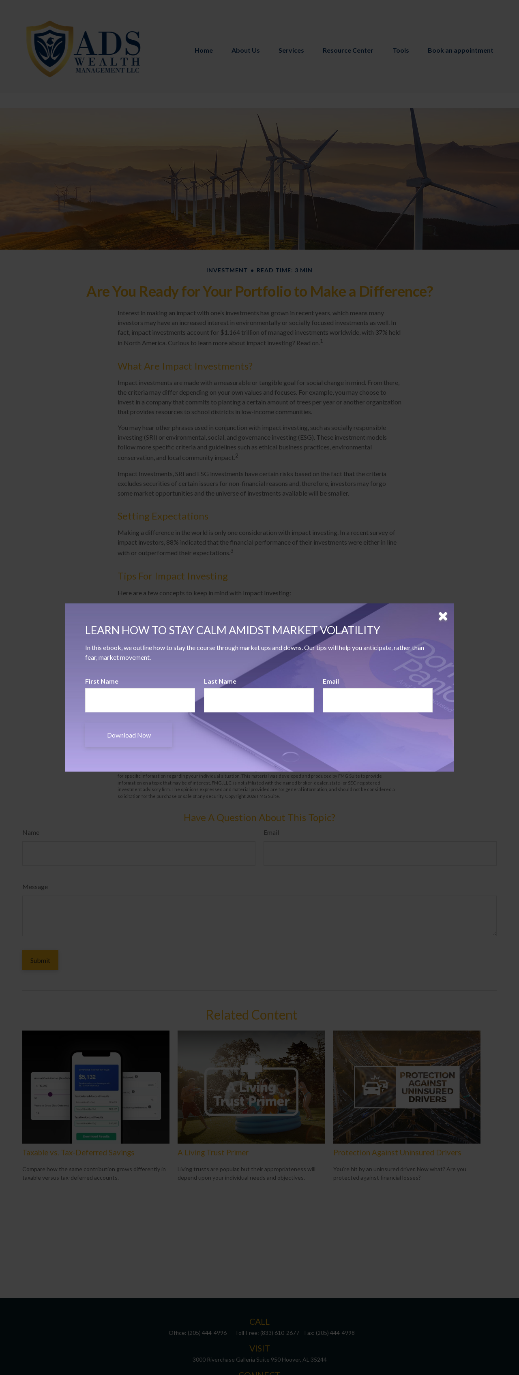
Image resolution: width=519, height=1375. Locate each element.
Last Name (220, 681)
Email (331, 681)
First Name (101, 681)
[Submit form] (128, 735)
